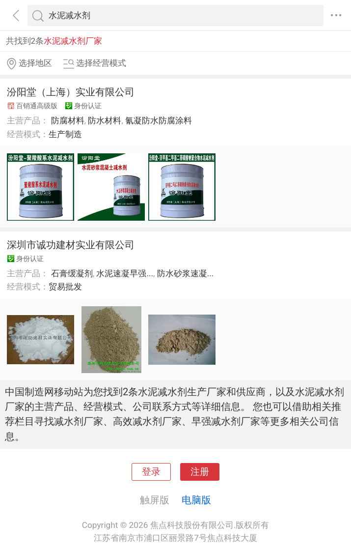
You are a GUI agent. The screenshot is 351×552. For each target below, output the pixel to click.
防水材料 (104, 120)
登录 (151, 471)
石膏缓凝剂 (72, 273)
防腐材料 (67, 120)
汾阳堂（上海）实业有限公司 (71, 92)
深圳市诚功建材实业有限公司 (71, 245)
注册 (199, 471)
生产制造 (65, 134)
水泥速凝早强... (124, 273)
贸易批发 (65, 286)
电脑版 (196, 500)
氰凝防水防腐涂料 (158, 120)
